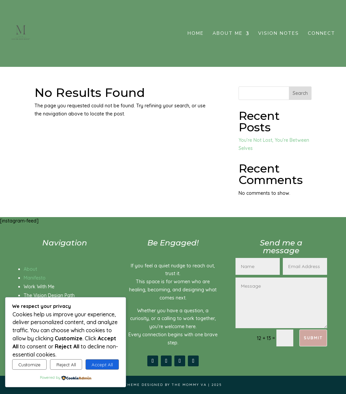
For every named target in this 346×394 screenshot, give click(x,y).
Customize (29, 364)
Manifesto (35, 278)
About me (228, 33)
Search (300, 93)
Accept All (102, 364)
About (30, 269)
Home (196, 33)
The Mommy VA (189, 385)
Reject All (66, 364)
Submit (313, 337)
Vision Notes (278, 33)
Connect (321, 33)
